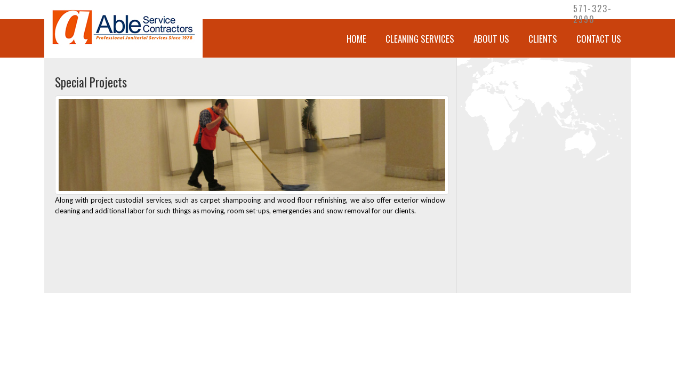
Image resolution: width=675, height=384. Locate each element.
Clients (542, 38)
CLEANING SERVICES (419, 38)
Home (356, 38)
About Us (491, 38)
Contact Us (598, 38)
